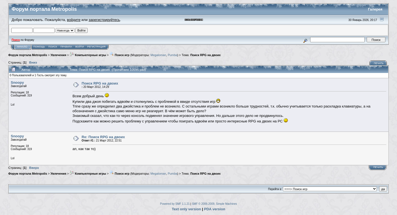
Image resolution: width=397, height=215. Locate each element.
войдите (74, 20)
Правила (66, 46)
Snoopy (17, 82)
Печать (378, 63)
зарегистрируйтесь (104, 20)
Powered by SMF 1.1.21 (175, 203)
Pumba (172, 55)
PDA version (214, 209)
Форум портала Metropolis (27, 55)
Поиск (52, 46)
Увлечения (58, 55)
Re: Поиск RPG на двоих (103, 137)
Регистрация (96, 46)
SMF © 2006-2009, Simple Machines (214, 203)
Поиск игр (119, 55)
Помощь (39, 46)
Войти (79, 46)
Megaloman (158, 55)
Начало (22, 46)
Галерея (375, 9)
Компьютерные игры (88, 55)
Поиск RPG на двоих (205, 55)
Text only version (186, 209)
